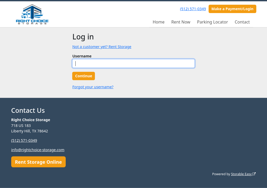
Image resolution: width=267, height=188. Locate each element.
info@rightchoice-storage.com (37, 149)
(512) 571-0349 (193, 8)
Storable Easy (243, 174)
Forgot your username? (92, 86)
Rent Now (180, 22)
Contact (242, 22)
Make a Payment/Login (232, 8)
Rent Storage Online (38, 161)
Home (159, 22)
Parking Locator (212, 22)
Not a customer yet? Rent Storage (101, 46)
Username (82, 56)
